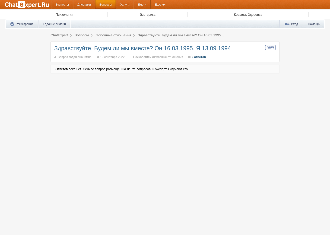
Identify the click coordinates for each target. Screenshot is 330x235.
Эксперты (62, 4)
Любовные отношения (167, 57)
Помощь (314, 24)
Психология (141, 57)
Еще (158, 4)
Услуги (125, 4)
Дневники (84, 4)
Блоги (142, 4)
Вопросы (105, 4)
